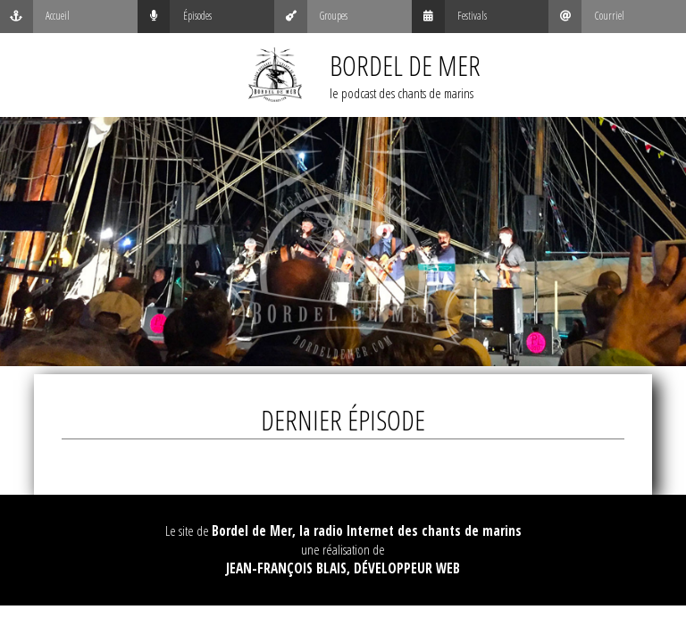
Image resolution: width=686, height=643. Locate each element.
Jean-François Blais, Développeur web (343, 568)
